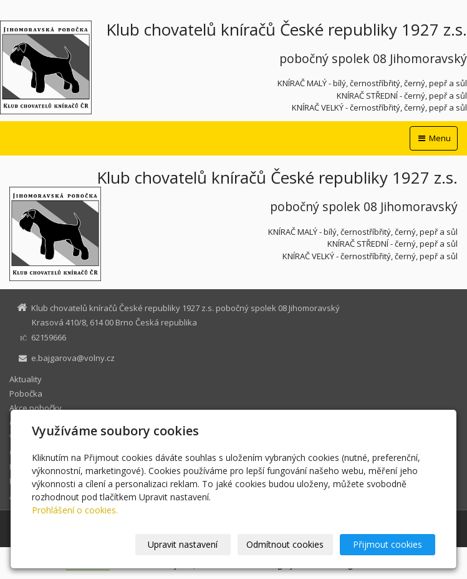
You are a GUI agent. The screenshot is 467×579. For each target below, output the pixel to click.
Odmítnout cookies (285, 544)
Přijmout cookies (387, 544)
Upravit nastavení (183, 544)
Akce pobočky (35, 407)
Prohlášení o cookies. (75, 510)
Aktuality (25, 379)
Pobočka (25, 393)
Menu (433, 138)
